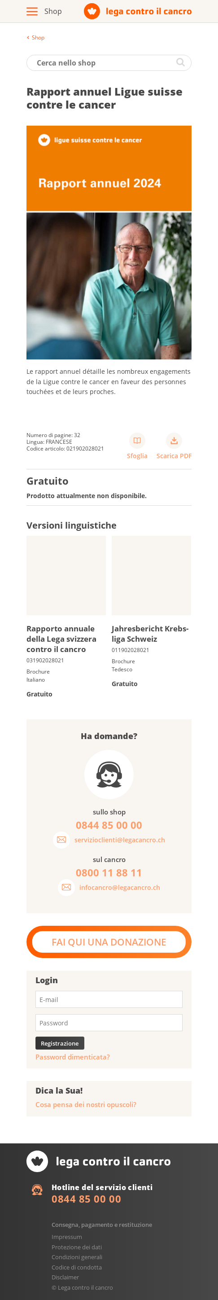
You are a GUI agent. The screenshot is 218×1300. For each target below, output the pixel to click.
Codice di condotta (77, 1267)
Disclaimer (65, 1277)
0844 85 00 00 (86, 1199)
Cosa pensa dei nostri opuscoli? (85, 1104)
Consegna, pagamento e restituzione (102, 1225)
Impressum (67, 1237)
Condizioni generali (77, 1257)
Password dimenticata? (72, 1057)
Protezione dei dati (77, 1247)
